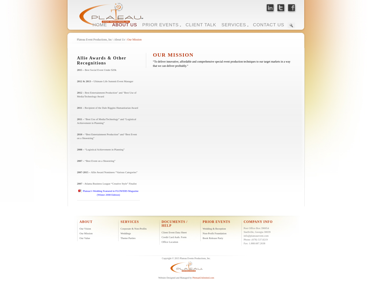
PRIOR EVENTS (160, 24)
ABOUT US (124, 24)
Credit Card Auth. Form (174, 237)
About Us (119, 39)
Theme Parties (128, 238)
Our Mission (134, 39)
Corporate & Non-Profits (134, 228)
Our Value (84, 238)
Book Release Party (213, 238)
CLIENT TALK (201, 24)
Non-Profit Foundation (215, 233)
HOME (100, 24)
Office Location (170, 241)
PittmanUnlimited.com (203, 277)
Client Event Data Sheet (174, 232)
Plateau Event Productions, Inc (94, 39)
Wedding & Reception (214, 228)
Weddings (126, 233)
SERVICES (234, 24)
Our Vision (85, 228)
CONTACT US (268, 24)
